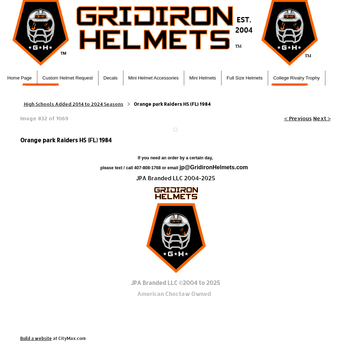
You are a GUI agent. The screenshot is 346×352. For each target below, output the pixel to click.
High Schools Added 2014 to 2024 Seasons (73, 104)
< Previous (298, 118)
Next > (322, 118)
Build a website (36, 338)
